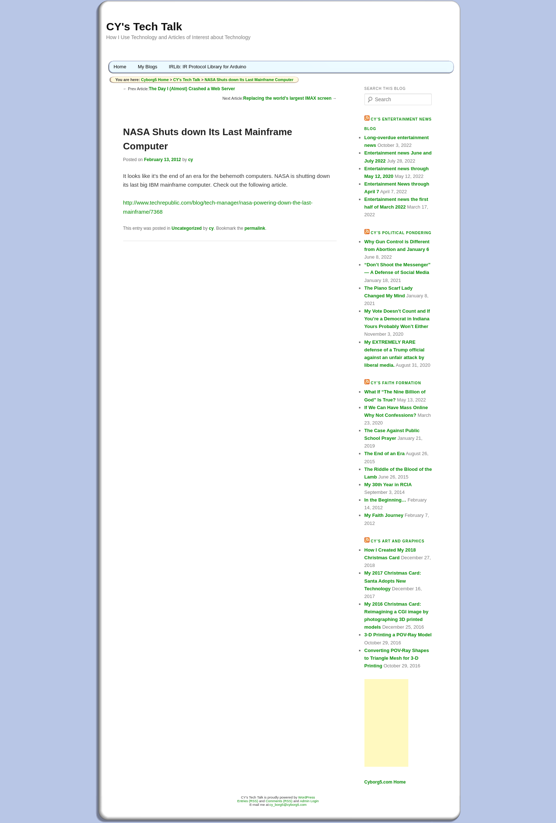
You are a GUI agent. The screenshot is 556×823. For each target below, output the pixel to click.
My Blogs (147, 66)
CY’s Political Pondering (401, 233)
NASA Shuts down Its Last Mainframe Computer (249, 79)
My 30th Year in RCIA (388, 484)
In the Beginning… (385, 500)
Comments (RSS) (279, 801)
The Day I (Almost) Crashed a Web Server (192, 88)
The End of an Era (384, 453)
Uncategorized (186, 228)
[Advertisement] (386, 723)
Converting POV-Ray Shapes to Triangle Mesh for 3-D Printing (396, 658)
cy (190, 159)
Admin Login (309, 801)
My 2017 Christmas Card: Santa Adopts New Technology (392, 580)
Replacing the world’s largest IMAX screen (287, 98)
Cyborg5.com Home (385, 782)
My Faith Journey (384, 515)
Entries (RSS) (247, 801)
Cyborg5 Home (155, 79)
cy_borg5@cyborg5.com (287, 805)
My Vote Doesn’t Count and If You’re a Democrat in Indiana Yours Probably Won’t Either (397, 318)
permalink (255, 228)
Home (120, 66)
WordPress (306, 797)
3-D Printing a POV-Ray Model (398, 634)
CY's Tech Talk (144, 26)
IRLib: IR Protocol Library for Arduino (207, 66)
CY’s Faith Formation (396, 383)
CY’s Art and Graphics (397, 541)
